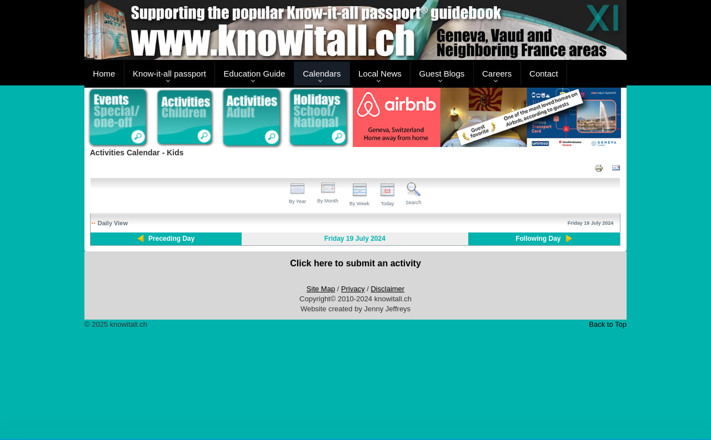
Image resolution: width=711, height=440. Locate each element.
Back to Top (608, 324)
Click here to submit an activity (355, 263)
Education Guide (255, 73)
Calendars (322, 73)
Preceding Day (171, 238)
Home (104, 73)
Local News (380, 73)
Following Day (537, 238)
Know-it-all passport (169, 73)
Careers (497, 73)
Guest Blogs (442, 73)
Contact (543, 73)
